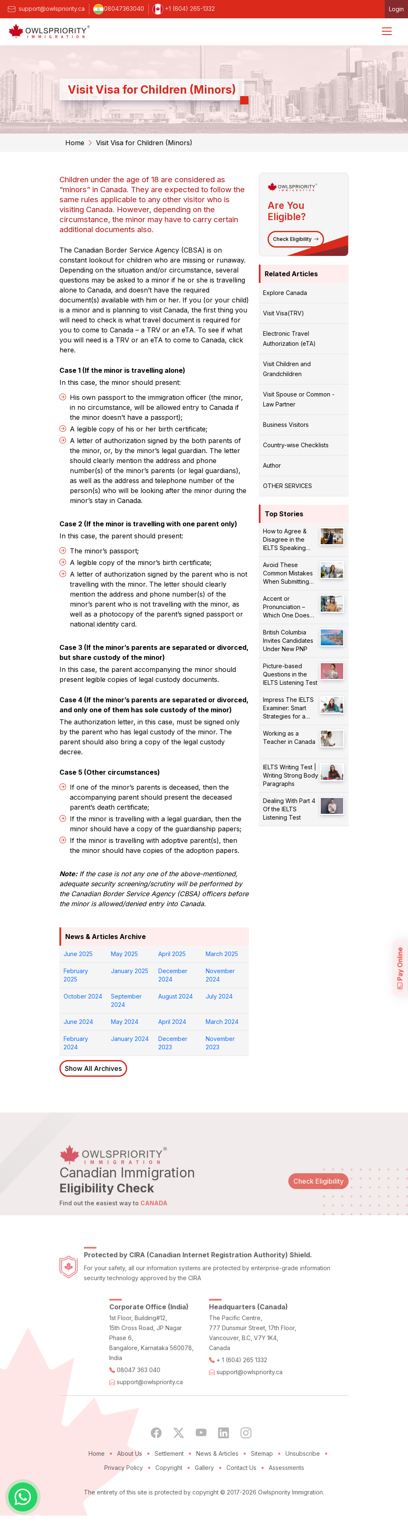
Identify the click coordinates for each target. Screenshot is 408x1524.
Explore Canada (285, 292)
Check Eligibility (296, 239)
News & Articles (217, 1474)
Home (74, 143)
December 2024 (172, 975)
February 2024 (76, 1043)
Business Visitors (286, 424)
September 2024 (126, 1000)
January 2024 (130, 1038)
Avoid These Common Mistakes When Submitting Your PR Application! (290, 573)
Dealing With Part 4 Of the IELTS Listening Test (289, 809)
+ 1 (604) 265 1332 (241, 1381)
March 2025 (222, 953)
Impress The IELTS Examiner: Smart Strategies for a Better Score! (288, 708)
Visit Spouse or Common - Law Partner (298, 399)
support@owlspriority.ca (45, 8)
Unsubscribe (302, 1474)
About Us (129, 1474)
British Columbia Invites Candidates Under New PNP (288, 640)
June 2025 (78, 953)
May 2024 (124, 1021)
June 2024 (78, 1021)
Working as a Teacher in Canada (289, 737)
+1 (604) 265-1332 (183, 8)
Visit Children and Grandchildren (287, 368)
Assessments (286, 1488)
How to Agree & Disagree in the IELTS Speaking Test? (285, 540)
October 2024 (83, 996)
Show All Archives (93, 1068)
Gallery (204, 1488)
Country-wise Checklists (296, 445)
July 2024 (219, 996)
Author (272, 465)
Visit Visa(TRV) (283, 313)
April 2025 (172, 953)
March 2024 (222, 1021)
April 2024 (172, 1021)
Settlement (169, 1474)
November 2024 (220, 975)
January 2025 (129, 970)
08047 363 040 (138, 1391)
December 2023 (172, 1043)
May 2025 (124, 953)
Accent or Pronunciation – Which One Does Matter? (286, 607)
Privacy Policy (123, 1488)
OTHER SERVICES (287, 485)
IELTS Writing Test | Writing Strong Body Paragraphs (290, 775)
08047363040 (118, 8)
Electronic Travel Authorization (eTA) (289, 338)
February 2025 (76, 975)
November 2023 (220, 1043)
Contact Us (241, 1488)
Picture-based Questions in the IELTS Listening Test (290, 674)
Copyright (168, 1488)
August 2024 (175, 996)
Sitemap (262, 1474)
